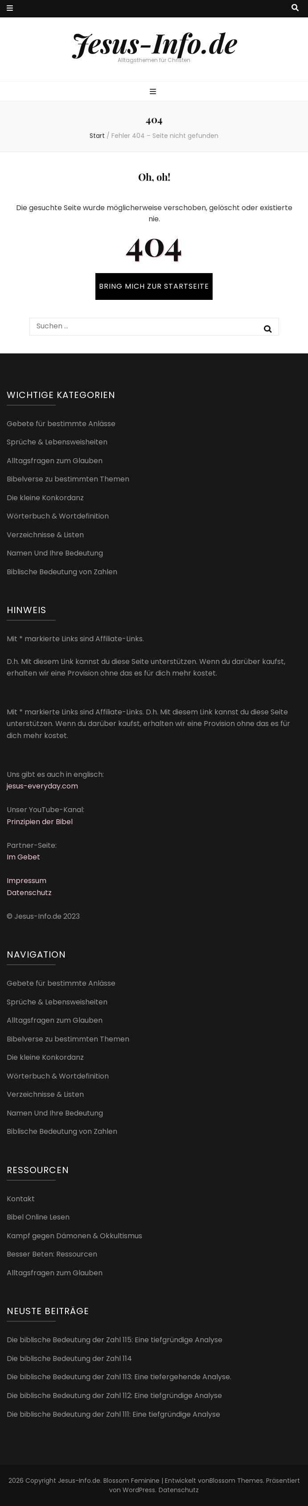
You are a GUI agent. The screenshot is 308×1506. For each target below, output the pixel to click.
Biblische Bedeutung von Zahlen (62, 572)
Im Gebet (23, 857)
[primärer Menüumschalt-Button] (154, 92)
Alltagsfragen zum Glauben (55, 461)
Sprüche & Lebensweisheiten (57, 442)
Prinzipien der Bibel (40, 822)
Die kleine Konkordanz (45, 498)
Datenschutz (29, 893)
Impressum (26, 880)
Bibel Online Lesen (38, 1217)
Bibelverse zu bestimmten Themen (68, 479)
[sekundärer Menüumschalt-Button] (10, 9)
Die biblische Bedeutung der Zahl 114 (69, 1358)
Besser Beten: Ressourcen (52, 1254)
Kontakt (21, 1199)
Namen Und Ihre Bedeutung (55, 553)
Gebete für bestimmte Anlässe (61, 424)
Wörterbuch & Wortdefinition (58, 516)
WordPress (139, 1489)
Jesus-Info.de (154, 42)
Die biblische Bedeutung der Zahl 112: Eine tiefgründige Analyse (114, 1395)
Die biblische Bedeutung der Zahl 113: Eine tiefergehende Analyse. (119, 1377)
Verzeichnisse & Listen (45, 535)
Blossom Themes (236, 1480)
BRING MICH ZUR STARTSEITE (154, 286)
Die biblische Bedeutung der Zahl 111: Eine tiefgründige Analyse (113, 1414)
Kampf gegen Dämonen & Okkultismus (74, 1236)
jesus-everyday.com (42, 786)
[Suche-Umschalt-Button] (295, 8)
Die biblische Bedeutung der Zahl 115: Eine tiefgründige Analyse (114, 1340)
